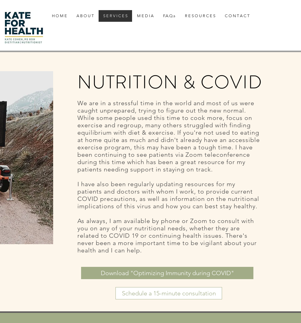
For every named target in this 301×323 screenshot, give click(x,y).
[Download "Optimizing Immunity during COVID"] (167, 273)
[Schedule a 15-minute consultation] (168, 293)
